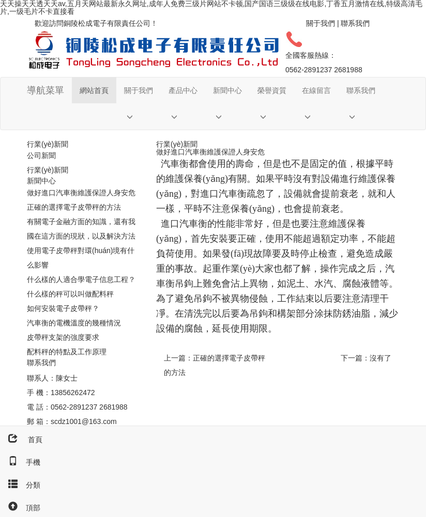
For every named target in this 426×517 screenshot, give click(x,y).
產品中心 (183, 90)
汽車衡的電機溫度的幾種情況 (74, 323)
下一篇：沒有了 (366, 358)
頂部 (20, 508)
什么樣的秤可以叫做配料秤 (70, 294)
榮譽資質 (271, 90)
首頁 (21, 439)
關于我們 (320, 23)
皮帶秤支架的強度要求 (63, 337)
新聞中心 (227, 90)
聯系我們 (355, 23)
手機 (20, 462)
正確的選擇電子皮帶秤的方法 (74, 207)
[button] (138, 116)
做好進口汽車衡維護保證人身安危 (81, 193)
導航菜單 (45, 90)
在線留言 (316, 90)
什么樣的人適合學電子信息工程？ (81, 279)
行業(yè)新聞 (47, 170)
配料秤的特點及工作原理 (66, 352)
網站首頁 (94, 90)
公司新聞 (41, 155)
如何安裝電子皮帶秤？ (63, 308)
